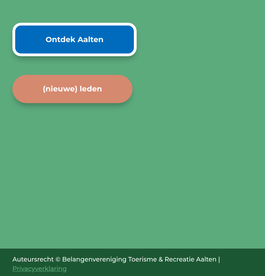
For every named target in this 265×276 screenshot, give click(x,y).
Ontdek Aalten (75, 39)
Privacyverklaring (39, 269)
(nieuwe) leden (72, 88)
